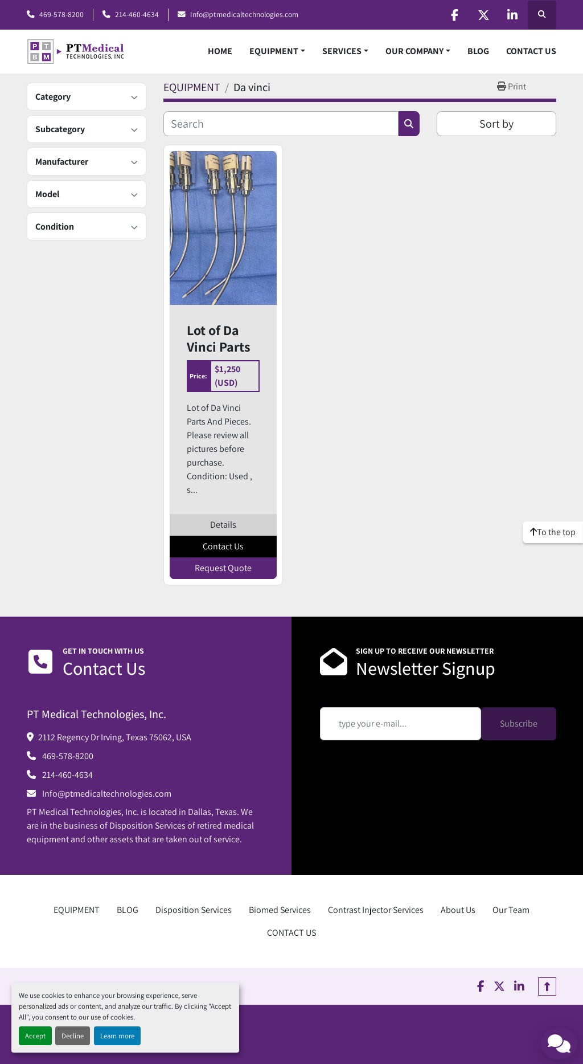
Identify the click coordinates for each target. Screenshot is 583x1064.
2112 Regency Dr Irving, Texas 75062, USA (114, 737)
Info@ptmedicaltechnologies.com (244, 14)
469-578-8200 (61, 14)
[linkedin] (512, 15)
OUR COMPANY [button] (414, 51)
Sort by (496, 123)
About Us (458, 910)
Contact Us (223, 546)
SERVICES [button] (342, 51)
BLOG (478, 51)
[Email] (400, 723)
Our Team (510, 910)
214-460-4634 (137, 14)
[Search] (281, 123)
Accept (35, 1036)
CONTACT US (531, 51)
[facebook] (454, 15)
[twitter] (483, 15)
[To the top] (553, 532)
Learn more (117, 1036)
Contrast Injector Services (376, 910)
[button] (277, 51)
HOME (220, 51)
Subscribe (518, 723)
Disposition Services (193, 910)
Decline (72, 1036)
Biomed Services (280, 910)
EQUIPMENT (273, 51)
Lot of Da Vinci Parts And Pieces (219, 338)
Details (223, 525)
